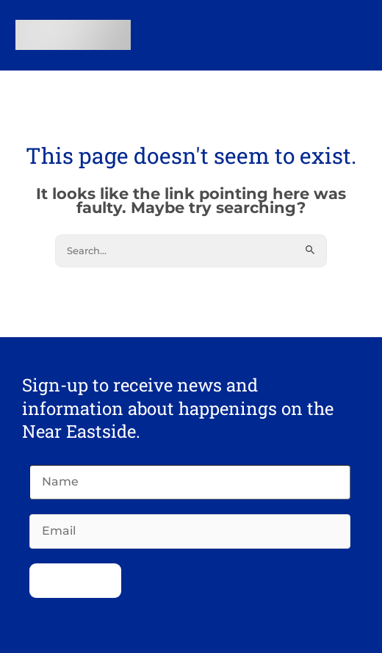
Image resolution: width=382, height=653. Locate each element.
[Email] (189, 531)
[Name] (189, 482)
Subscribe (75, 580)
